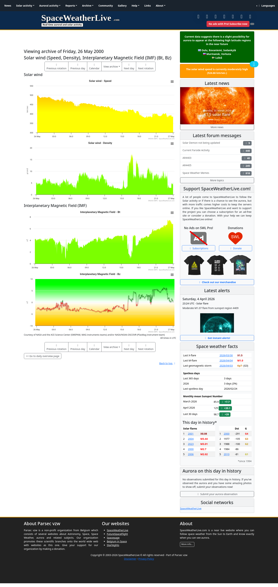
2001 (191, 433)
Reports (70, 5)
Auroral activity (49, 5)
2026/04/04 (226, 360)
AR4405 (217, 166)
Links (147, 5)
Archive (86, 5)
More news (217, 127)
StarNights (113, 545)
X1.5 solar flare (217, 114)
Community (105, 5)
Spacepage (113, 537)
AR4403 (217, 158)
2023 (191, 444)
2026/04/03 (226, 365)
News (7, 5)
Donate (235, 248)
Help (134, 5)
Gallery (122, 5)
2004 (191, 438)
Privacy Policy (146, 558)
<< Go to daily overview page (42, 356)
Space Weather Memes (217, 173)
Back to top (167, 363)
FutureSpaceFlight (117, 534)
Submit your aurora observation (217, 494)
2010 (226, 454)
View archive (110, 66)
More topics (217, 180)
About (159, 5)
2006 (191, 454)
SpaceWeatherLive (191, 508)
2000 (191, 449)
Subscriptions (198, 248)
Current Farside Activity (217, 150)
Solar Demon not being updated (217, 143)
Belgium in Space (117, 541)
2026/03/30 (226, 355)
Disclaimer (130, 558)
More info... (187, 544)
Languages (266, 5)
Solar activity (24, 5)
